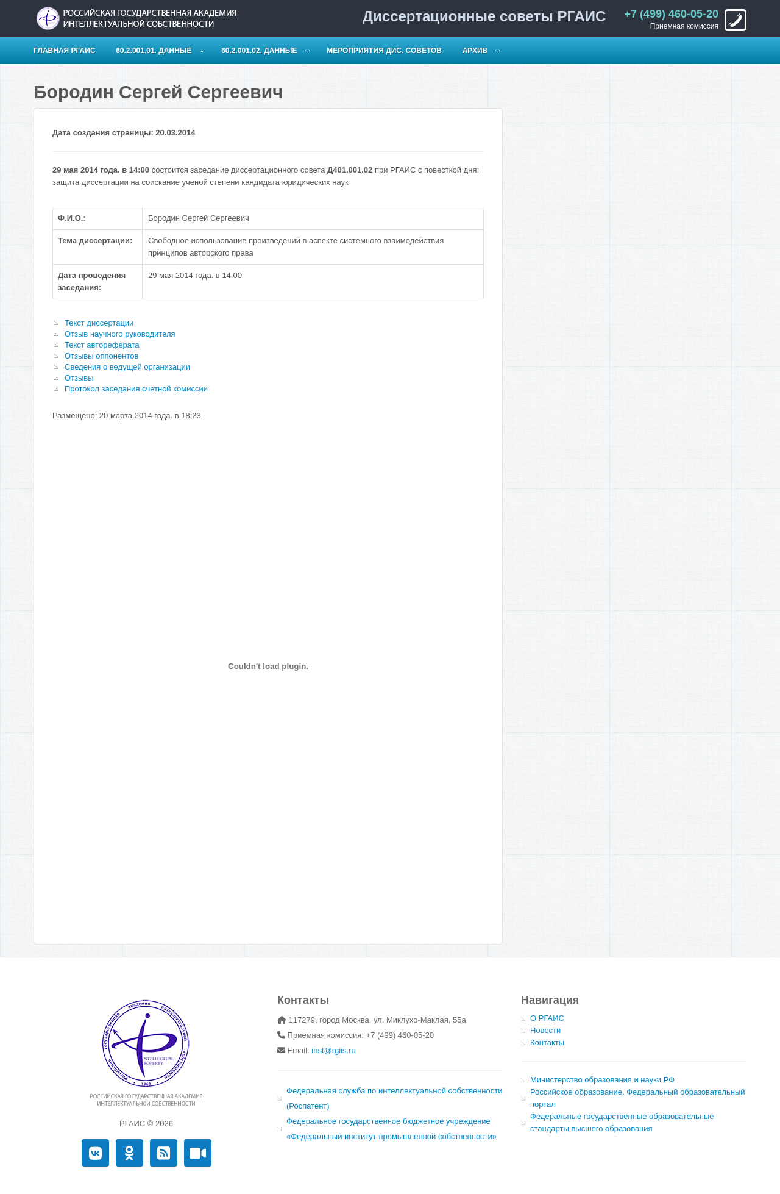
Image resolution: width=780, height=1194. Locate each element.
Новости (545, 1030)
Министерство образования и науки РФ (602, 1079)
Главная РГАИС (65, 50)
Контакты (547, 1042)
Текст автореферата (102, 344)
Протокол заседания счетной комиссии (136, 388)
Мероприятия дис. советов (384, 50)
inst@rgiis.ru (333, 1050)
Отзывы (79, 377)
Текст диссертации (99, 322)
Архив (475, 50)
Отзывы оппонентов (101, 355)
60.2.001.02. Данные (259, 50)
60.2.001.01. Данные (153, 50)
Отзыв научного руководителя (120, 333)
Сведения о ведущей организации (127, 366)
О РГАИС (547, 1018)
